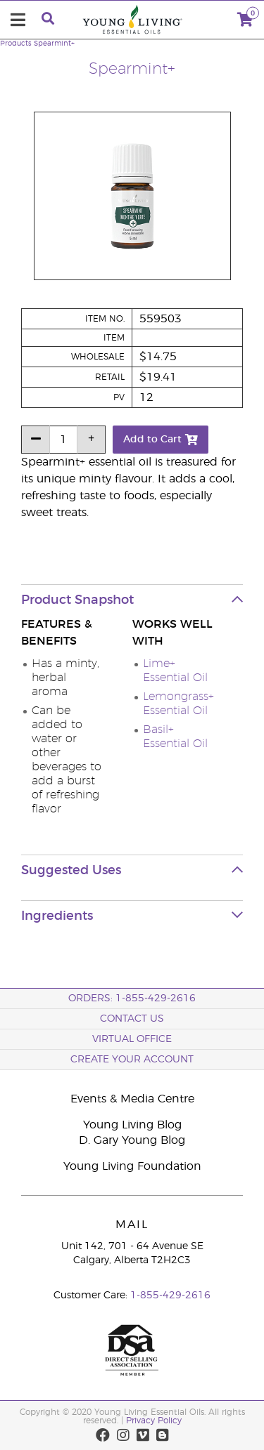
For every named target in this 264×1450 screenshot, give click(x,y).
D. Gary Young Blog (132, 1140)
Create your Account (132, 1060)
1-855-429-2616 (170, 1295)
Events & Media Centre (132, 1099)
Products (16, 43)
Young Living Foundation (132, 1166)
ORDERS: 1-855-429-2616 (132, 998)
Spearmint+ (54, 43)
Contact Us (132, 1019)
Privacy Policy (154, 1420)
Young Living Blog (132, 1125)
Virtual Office (132, 1039)
